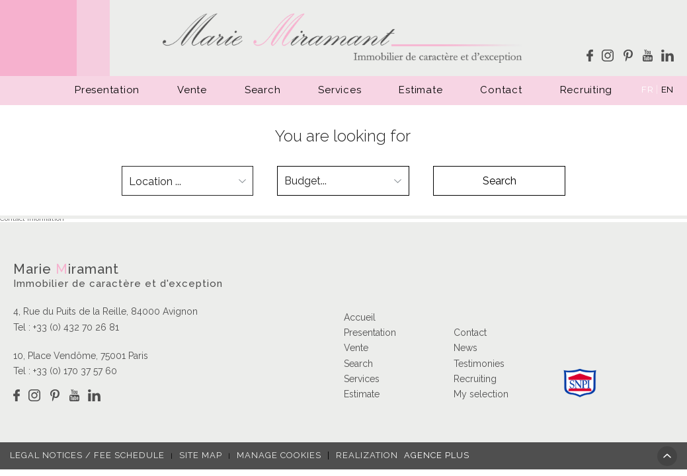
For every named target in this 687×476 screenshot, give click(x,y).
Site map (200, 455)
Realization (398, 455)
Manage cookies (279, 455)
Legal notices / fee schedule (87, 455)
